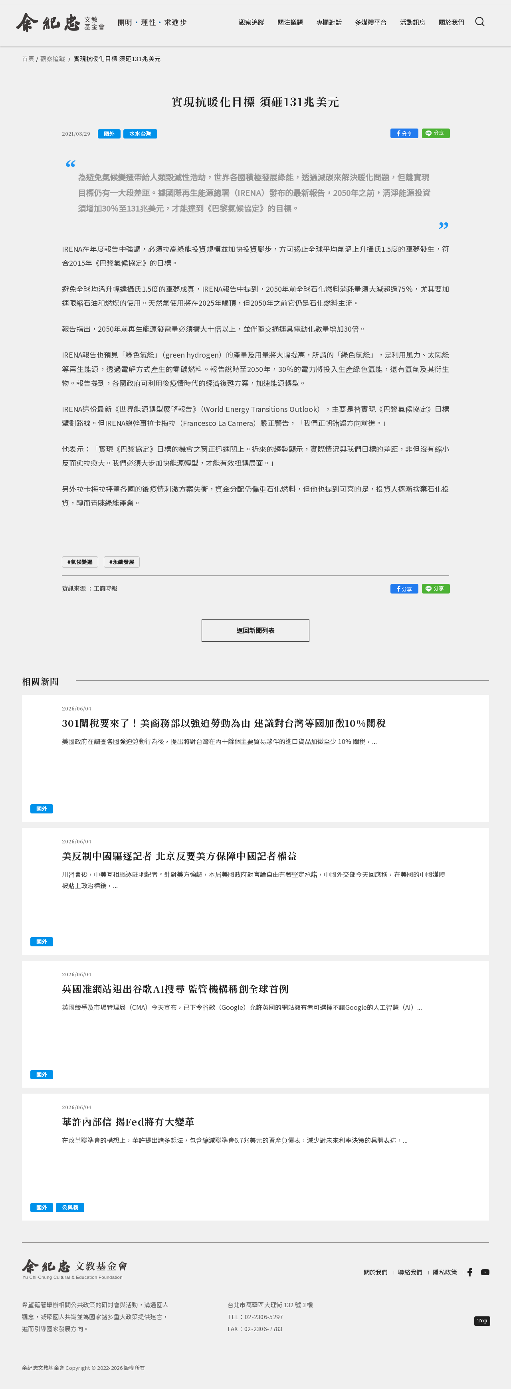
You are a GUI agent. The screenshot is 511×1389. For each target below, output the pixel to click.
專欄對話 (329, 22)
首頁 (28, 58)
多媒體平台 (371, 22)
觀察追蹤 (251, 22)
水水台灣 (140, 133)
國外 (109, 133)
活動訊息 (413, 22)
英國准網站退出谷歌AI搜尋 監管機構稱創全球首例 (175, 988)
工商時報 (105, 588)
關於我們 (451, 22)
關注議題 (290, 22)
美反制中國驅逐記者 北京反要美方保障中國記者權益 (179, 856)
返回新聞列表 (255, 630)
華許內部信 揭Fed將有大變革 (128, 1121)
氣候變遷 (82, 562)
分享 (407, 133)
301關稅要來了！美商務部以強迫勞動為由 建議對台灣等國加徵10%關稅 (224, 723)
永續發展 (124, 562)
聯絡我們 (410, 1272)
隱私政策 (445, 1272)
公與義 (70, 1207)
